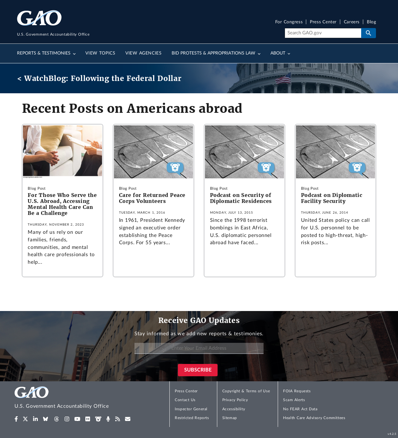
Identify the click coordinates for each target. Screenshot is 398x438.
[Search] (323, 33)
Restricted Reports (192, 418)
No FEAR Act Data (300, 409)
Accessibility (233, 409)
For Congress (289, 22)
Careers (352, 22)
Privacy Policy (235, 400)
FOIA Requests (296, 391)
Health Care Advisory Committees (314, 418)
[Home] (74, 398)
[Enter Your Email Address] (199, 348)
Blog (371, 22)
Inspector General (191, 409)
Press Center (323, 22)
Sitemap (229, 418)
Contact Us (185, 400)
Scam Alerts (294, 400)
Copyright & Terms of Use (246, 391)
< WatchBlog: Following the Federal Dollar (99, 78)
